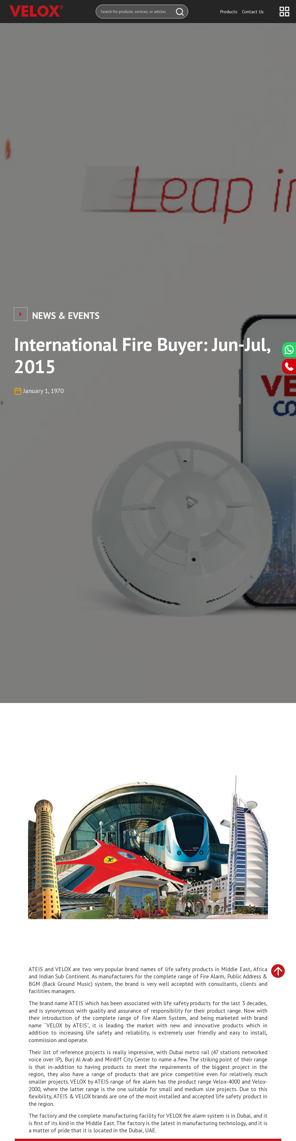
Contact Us (253, 11)
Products (228, 11)
